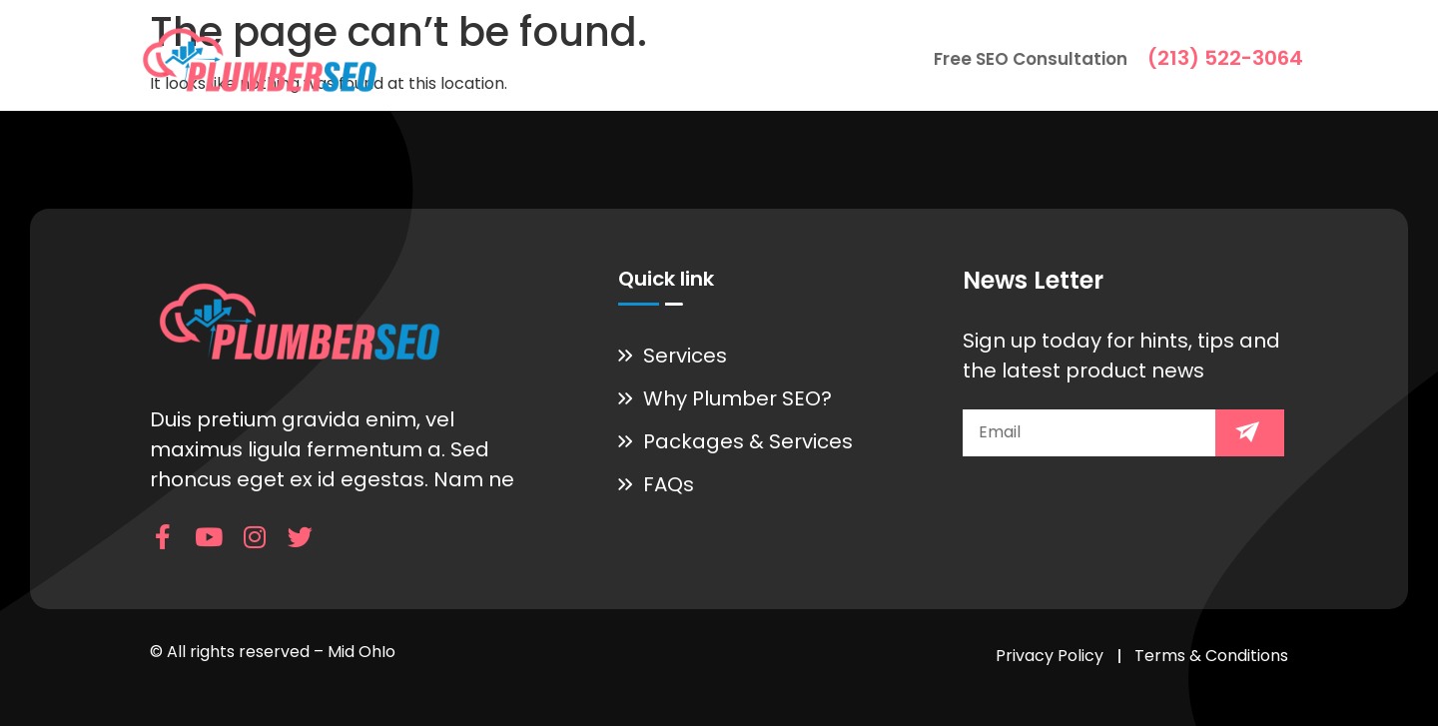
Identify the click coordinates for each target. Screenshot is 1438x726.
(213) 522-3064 (1225, 58)
